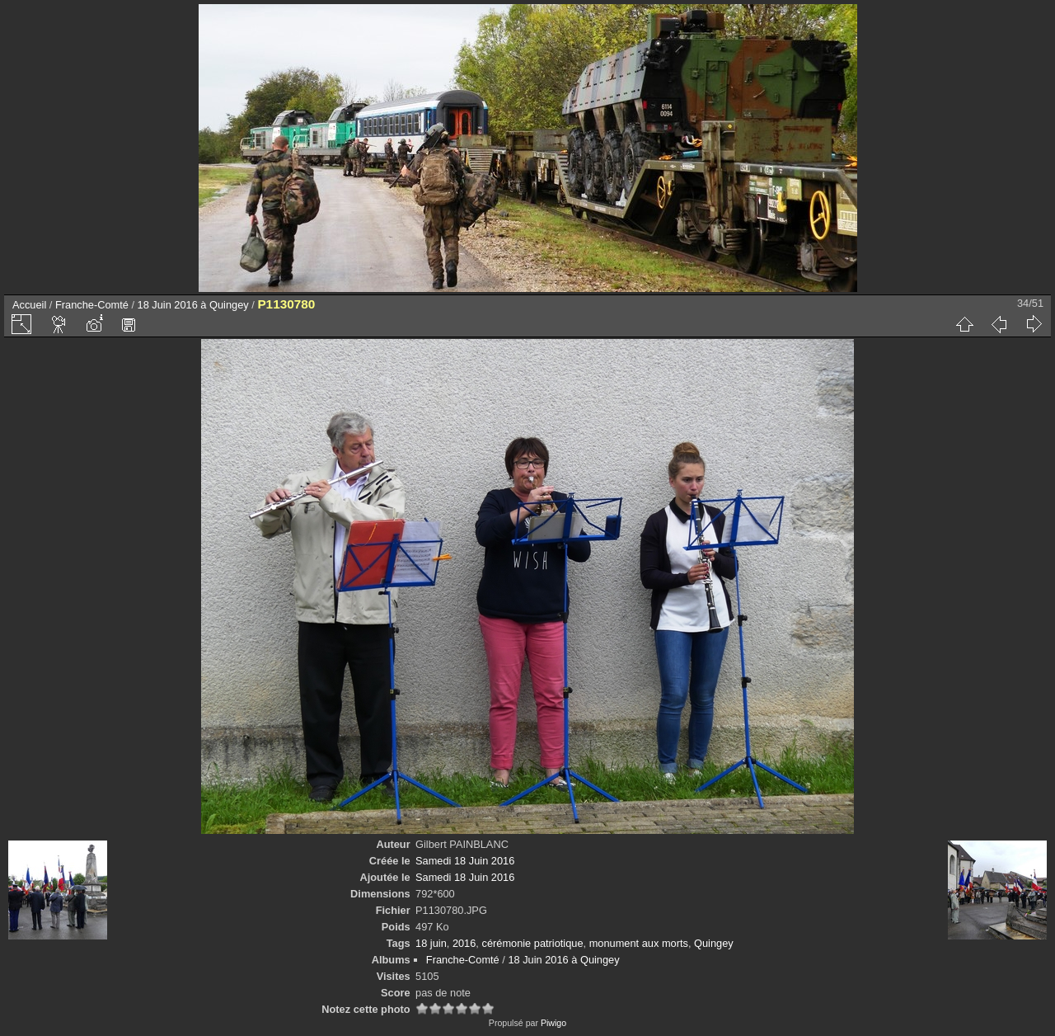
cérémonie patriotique (532, 943)
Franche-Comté (92, 305)
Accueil (29, 305)
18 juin (431, 943)
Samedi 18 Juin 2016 (464, 861)
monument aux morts (638, 943)
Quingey (714, 943)
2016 (464, 943)
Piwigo (553, 1023)
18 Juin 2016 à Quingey (193, 305)
